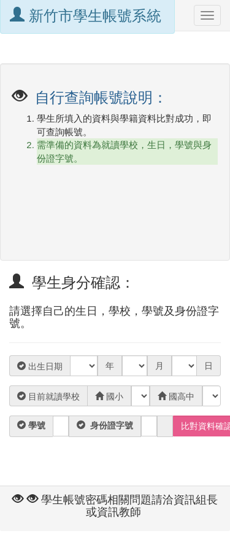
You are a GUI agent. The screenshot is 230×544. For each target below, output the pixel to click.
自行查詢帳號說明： (99, 97)
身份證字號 (110, 425)
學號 (35, 425)
